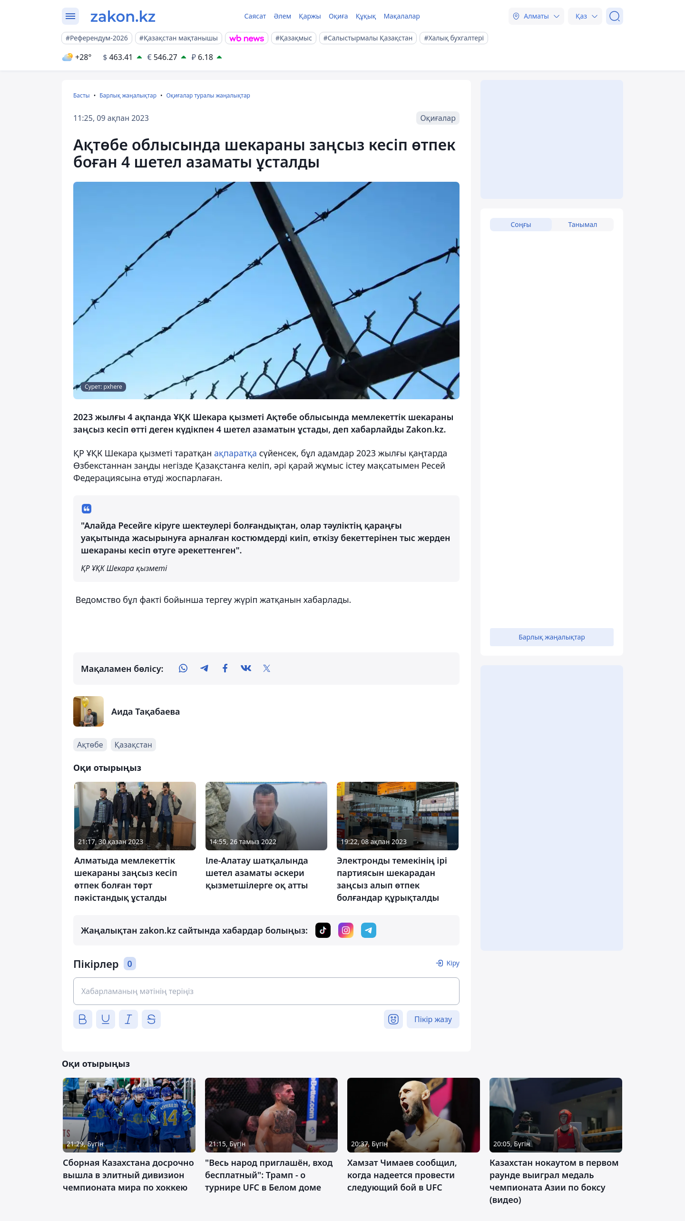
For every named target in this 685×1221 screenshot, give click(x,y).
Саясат (255, 15)
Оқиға (338, 15)
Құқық (366, 15)
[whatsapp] (183, 668)
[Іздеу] (614, 16)
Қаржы (310, 15)
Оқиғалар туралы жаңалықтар (208, 95)
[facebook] (225, 668)
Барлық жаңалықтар (128, 95)
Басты (81, 95)
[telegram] (204, 668)
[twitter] (266, 668)
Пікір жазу (433, 1019)
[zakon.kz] (123, 16)
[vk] (245, 668)
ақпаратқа (236, 453)
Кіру (453, 962)
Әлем (282, 15)
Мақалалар (401, 15)
